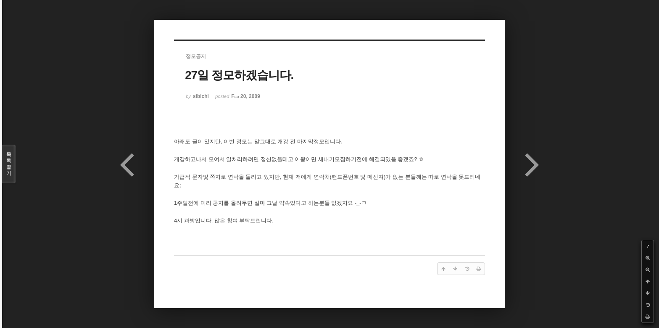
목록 (8, 164)
